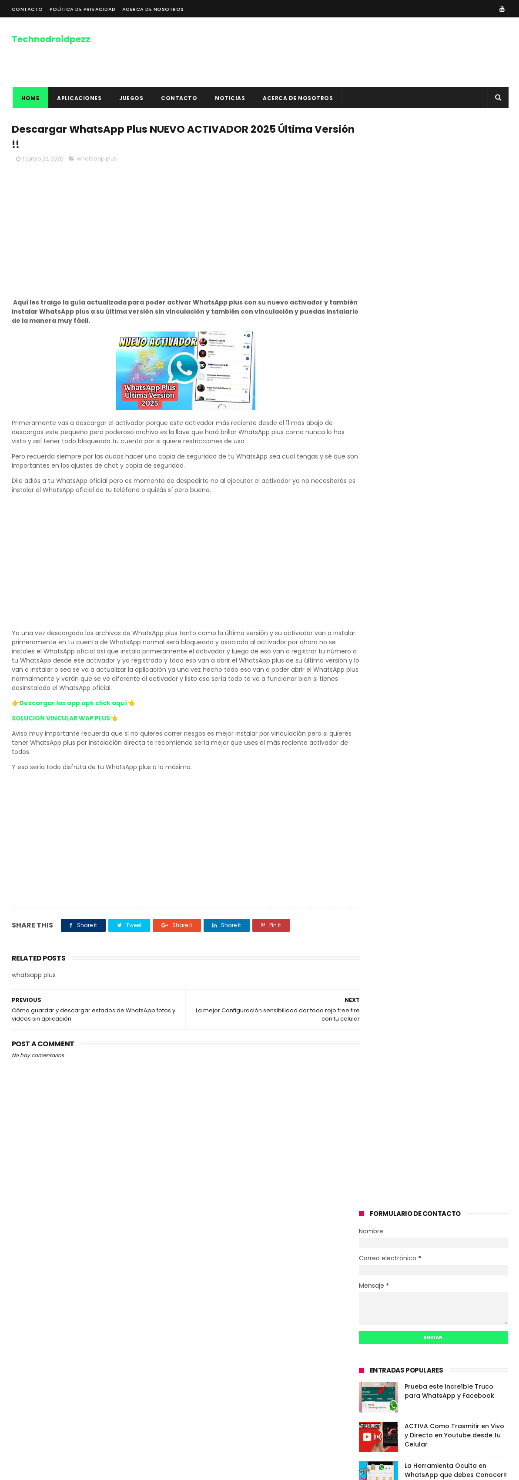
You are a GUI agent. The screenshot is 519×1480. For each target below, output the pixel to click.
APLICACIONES (78, 98)
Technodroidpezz (51, 38)
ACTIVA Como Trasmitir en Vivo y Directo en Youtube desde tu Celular (454, 350)
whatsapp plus (97, 160)
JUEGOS (130, 98)
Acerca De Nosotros (42, 1272)
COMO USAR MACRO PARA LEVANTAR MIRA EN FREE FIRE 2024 (456, 425)
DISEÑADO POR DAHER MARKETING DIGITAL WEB (99, 1469)
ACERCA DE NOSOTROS (153, 9)
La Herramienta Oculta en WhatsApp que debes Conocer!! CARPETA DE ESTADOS (456, 389)
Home (29, 98)
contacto (178, 98)
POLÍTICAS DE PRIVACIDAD (50, 1261)
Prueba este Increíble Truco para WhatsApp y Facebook (449, 306)
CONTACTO (27, 9)
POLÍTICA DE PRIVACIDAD (83, 9)
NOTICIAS (229, 98)
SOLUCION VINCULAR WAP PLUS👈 (64, 719)
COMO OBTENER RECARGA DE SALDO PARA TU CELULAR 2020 (451, 464)
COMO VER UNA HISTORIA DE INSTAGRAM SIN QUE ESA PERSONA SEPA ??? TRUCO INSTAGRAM (254, 1274)
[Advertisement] (177, 232)
